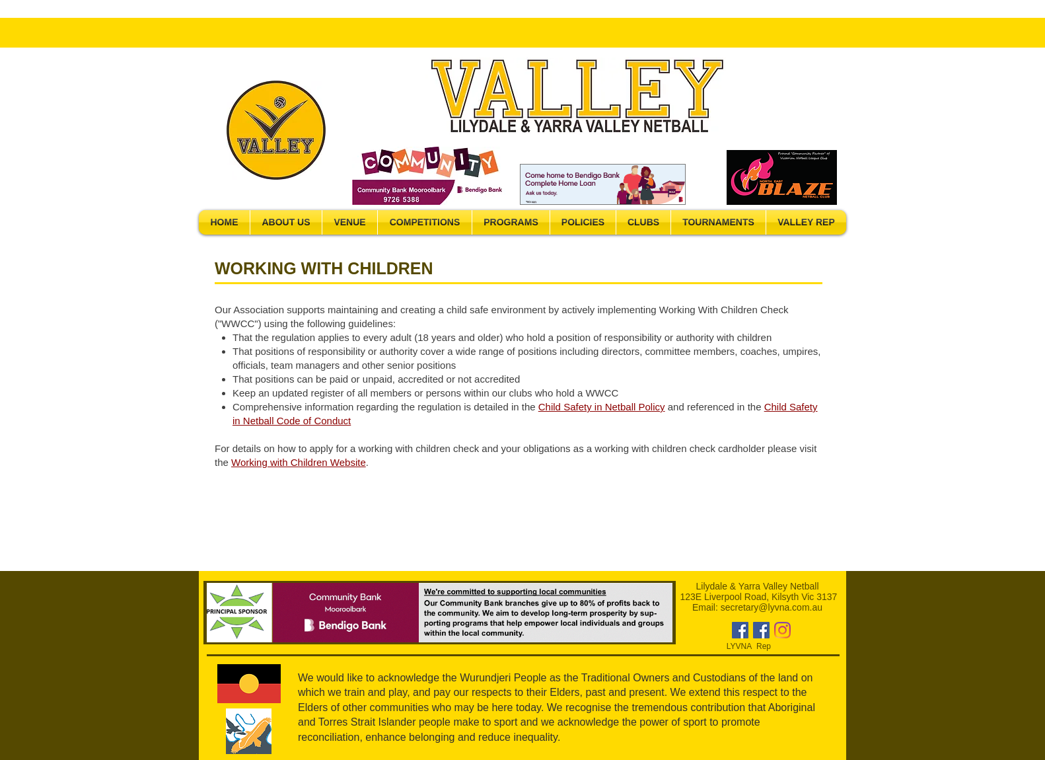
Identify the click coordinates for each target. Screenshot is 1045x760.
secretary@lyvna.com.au (771, 607)
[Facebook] (740, 630)
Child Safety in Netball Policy (601, 406)
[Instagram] (782, 630)
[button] (286, 222)
